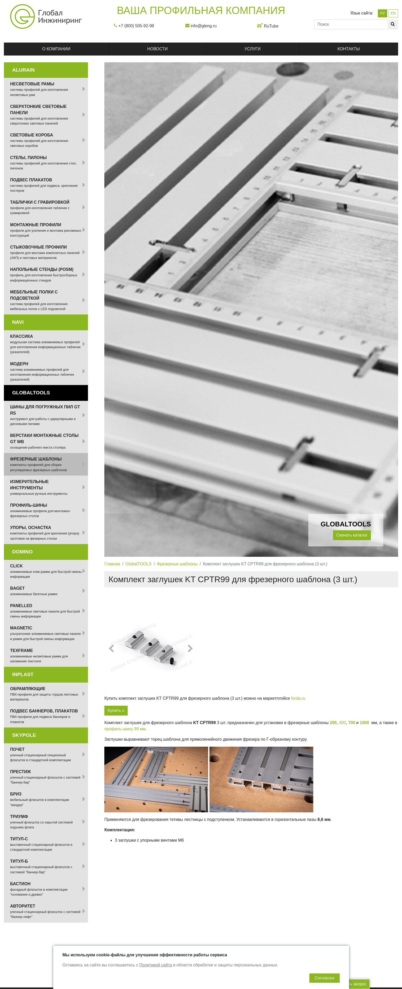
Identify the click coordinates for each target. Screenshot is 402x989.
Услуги (252, 49)
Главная (112, 564)
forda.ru (298, 698)
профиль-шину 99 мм (125, 729)
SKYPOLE (24, 735)
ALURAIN (23, 70)
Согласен (324, 978)
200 (333, 722)
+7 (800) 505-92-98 (136, 26)
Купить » (116, 710)
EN (393, 13)
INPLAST (22, 674)
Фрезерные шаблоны (177, 564)
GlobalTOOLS (139, 564)
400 (342, 722)
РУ (382, 13)
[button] (111, 648)
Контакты (348, 49)
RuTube (271, 26)
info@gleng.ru (204, 26)
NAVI (18, 322)
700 (351, 722)
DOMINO (22, 551)
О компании (56, 49)
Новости (157, 49)
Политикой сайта (155, 965)
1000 (364, 722)
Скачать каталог (352, 535)
